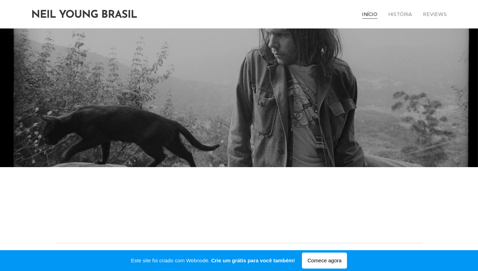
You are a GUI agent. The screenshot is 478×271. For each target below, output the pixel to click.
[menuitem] (376, 14)
